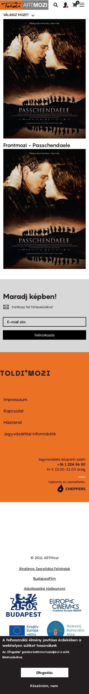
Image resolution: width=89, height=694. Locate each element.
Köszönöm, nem (44, 686)
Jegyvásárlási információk (30, 433)
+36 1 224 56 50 (71, 464)
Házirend (13, 422)
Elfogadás (44, 672)
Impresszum (15, 399)
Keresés (55, 5)
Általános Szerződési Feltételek (44, 568)
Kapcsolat (14, 410)
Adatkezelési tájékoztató (44, 588)
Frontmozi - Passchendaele (36, 145)
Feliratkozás (45, 335)
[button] (67, 5)
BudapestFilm (44, 578)
